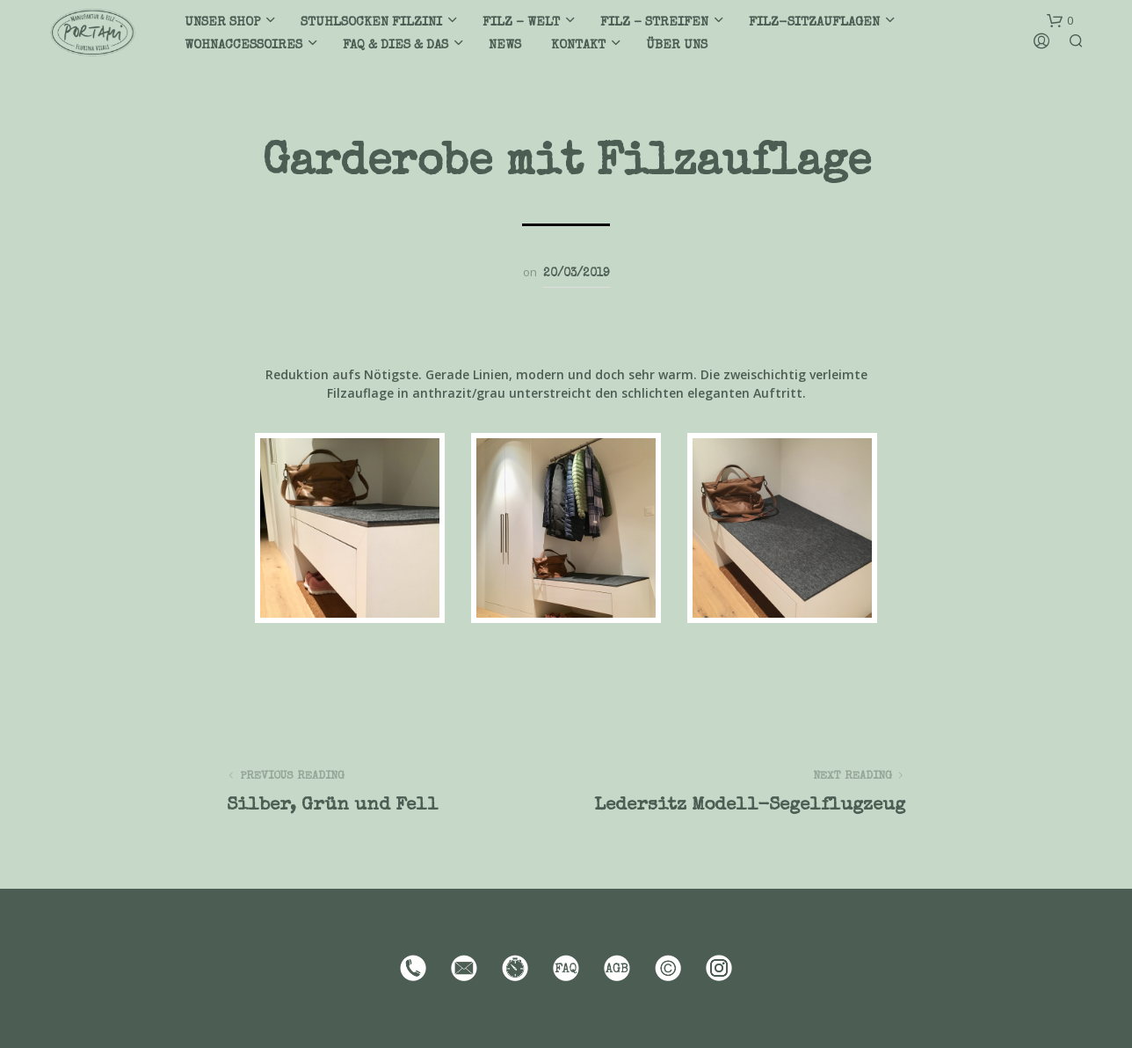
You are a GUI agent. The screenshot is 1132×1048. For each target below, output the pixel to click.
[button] (1060, 21)
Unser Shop (222, 22)
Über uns (677, 45)
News (505, 45)
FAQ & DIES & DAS (395, 45)
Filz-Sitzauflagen (814, 22)
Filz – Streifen (654, 22)
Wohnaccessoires (243, 45)
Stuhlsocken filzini (371, 22)
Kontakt (578, 45)
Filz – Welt (521, 22)
